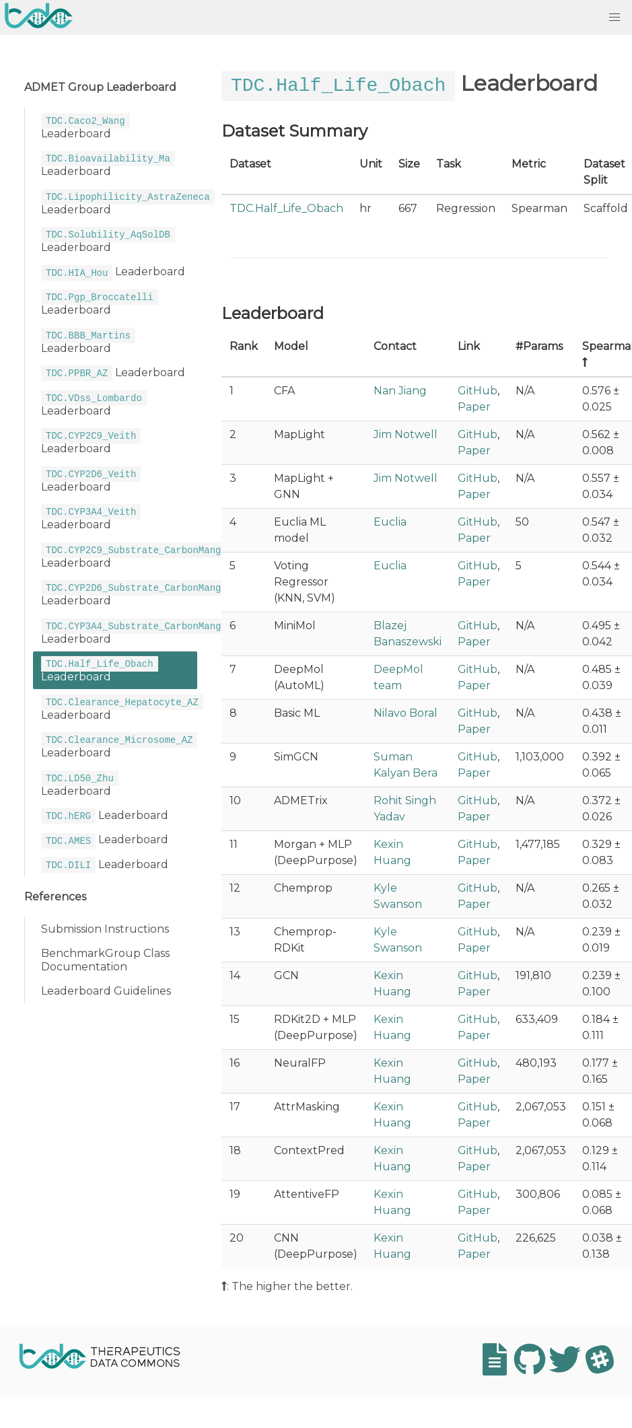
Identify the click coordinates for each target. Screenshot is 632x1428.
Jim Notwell (405, 433)
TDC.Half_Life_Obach (286, 207)
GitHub (477, 390)
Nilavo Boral (405, 712)
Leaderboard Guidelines (106, 983)
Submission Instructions (105, 921)
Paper (474, 406)
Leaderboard (85, 125)
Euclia (390, 521)
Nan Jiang (400, 390)
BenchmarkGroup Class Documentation (105, 952)
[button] (614, 17)
